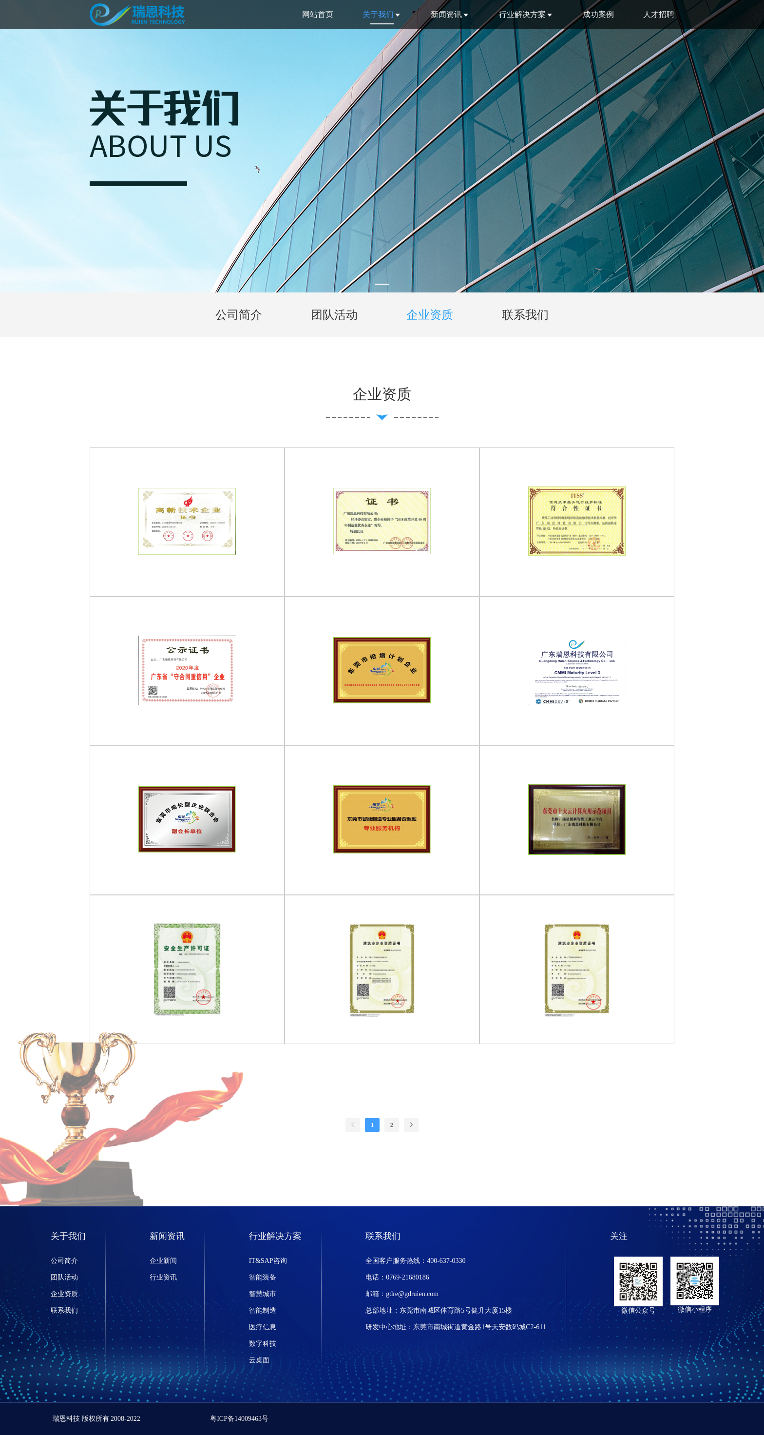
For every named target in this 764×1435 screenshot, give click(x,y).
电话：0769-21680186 (397, 1277)
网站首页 (317, 14)
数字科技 (262, 1343)
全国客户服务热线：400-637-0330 (415, 1260)
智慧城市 (262, 1294)
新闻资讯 (446, 14)
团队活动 (64, 1277)
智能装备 (262, 1277)
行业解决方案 (522, 14)
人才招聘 (658, 14)
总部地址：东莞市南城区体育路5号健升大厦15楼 (438, 1310)
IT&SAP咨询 (268, 1260)
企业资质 (64, 1294)
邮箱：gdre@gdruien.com (402, 1294)
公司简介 (64, 1260)
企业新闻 (163, 1260)
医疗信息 (262, 1327)
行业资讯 (163, 1277)
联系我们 (64, 1310)
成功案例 (598, 14)
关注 (619, 1236)
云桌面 (259, 1360)
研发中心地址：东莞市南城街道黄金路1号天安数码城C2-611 (455, 1327)
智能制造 (262, 1310)
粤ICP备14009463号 (239, 1418)
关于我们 (378, 14)
